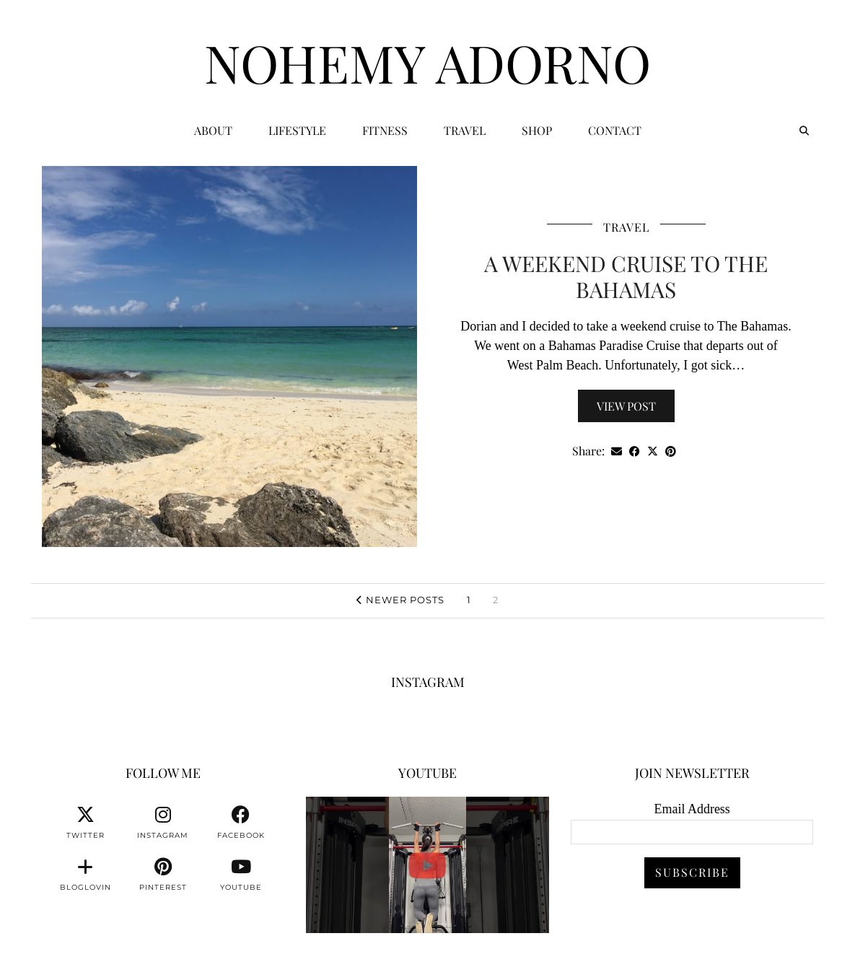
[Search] (804, 130)
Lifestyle (297, 130)
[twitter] (85, 822)
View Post (626, 406)
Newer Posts (400, 599)
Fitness (385, 130)
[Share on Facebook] (635, 451)
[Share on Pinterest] (671, 451)
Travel (465, 130)
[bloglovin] (85, 874)
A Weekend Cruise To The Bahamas (626, 276)
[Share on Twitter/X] (653, 451)
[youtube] (241, 874)
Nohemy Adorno (427, 62)
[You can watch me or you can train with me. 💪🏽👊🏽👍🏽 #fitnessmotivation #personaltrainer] (427, 865)
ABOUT (213, 130)
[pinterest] (163, 874)
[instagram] (163, 822)
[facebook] (241, 822)
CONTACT (614, 130)
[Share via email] (617, 451)
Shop (537, 130)
